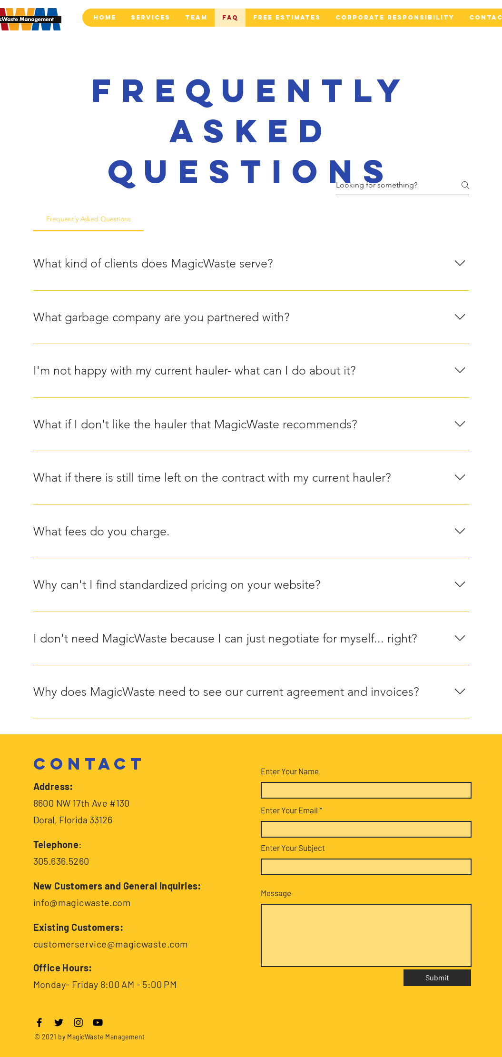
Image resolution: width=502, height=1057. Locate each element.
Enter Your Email (289, 810)
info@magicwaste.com (82, 902)
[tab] (88, 219)
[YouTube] (98, 1022)
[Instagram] (78, 1022)
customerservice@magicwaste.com (110, 943)
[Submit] (437, 977)
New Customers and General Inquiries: (117, 885)
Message (276, 893)
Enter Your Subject (293, 848)
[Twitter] (59, 1022)
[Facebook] (39, 1022)
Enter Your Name (290, 771)
